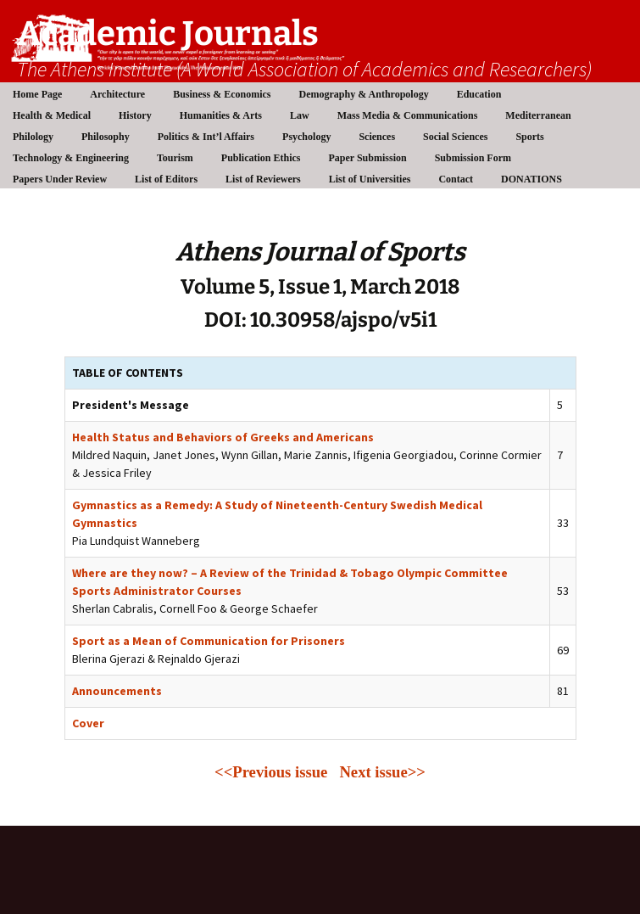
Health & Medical (52, 115)
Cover (88, 723)
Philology (33, 137)
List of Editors (166, 179)
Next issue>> (382, 772)
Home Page (37, 94)
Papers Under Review (60, 179)
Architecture (117, 94)
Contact (455, 179)
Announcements (117, 690)
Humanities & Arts (221, 115)
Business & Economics (221, 94)
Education (479, 94)
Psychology (306, 137)
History (135, 115)
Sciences (377, 137)
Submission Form (473, 158)
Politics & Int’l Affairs (206, 137)
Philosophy (105, 137)
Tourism (175, 158)
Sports (529, 137)
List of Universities (370, 179)
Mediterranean (537, 115)
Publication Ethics (261, 158)
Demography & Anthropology (364, 94)
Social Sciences (455, 137)
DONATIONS (531, 179)
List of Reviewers (263, 179)
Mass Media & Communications (407, 115)
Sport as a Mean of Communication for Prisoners (208, 640)
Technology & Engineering (71, 158)
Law (299, 115)
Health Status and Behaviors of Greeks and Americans (223, 437)
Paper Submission (368, 158)
